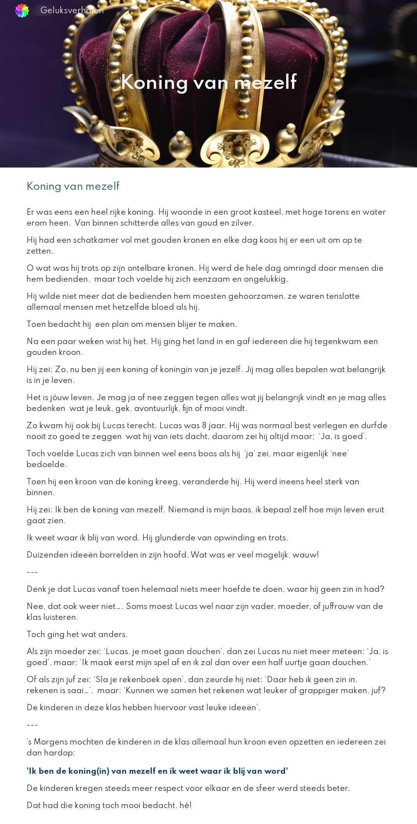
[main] (208, 84)
